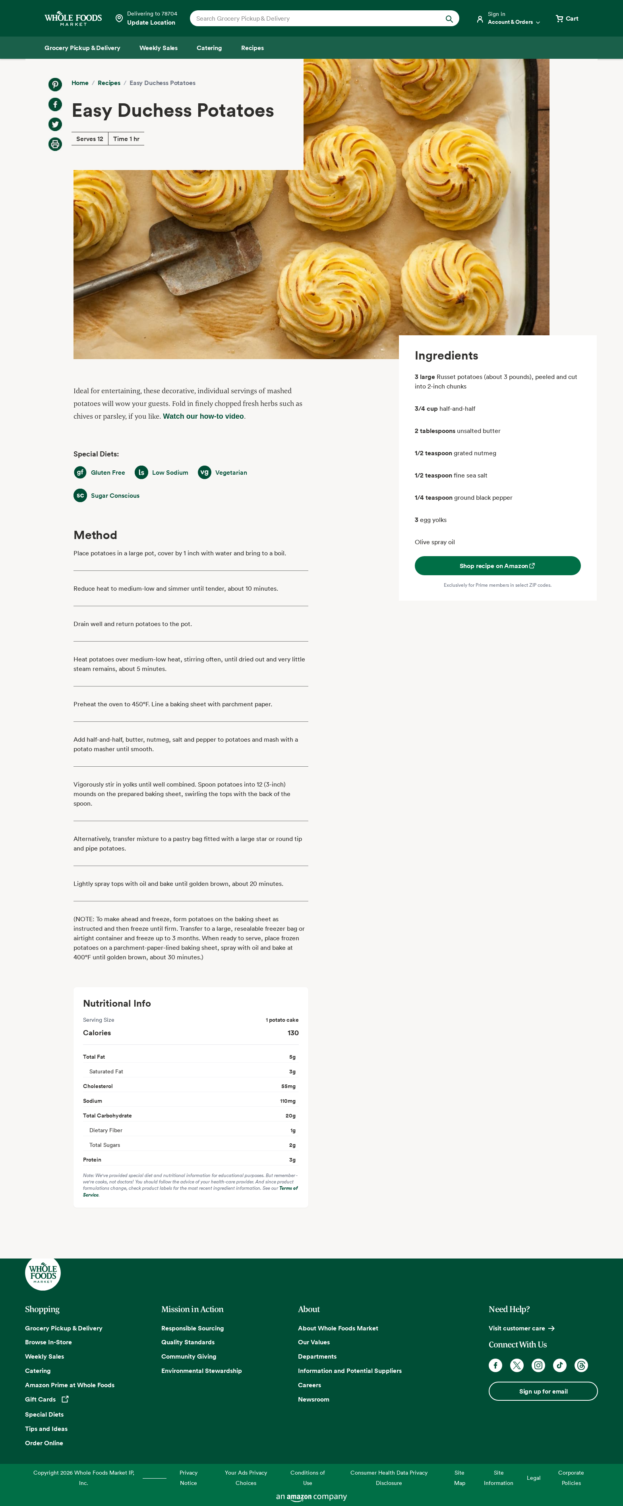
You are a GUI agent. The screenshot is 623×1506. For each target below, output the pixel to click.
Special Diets (44, 1414)
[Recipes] (252, 47)
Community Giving (189, 1356)
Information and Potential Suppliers (350, 1370)
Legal (534, 1477)
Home (80, 82)
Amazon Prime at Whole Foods (69, 1384)
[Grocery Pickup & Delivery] (82, 47)
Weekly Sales (44, 1356)
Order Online (44, 1442)
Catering (38, 1370)
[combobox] (311, 18)
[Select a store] (145, 18)
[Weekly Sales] (158, 47)
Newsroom (313, 1399)
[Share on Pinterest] (55, 84)
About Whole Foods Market (338, 1328)
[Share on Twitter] (55, 124)
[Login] (508, 18)
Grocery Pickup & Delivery (64, 1328)
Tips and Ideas (46, 1428)
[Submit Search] (449, 18)
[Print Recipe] (55, 144)
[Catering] (209, 47)
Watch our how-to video (203, 416)
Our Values (314, 1342)
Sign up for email (543, 1391)
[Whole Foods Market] (73, 18)
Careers (309, 1384)
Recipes (109, 82)
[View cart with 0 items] (566, 18)
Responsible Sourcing (192, 1328)
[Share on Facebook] (55, 104)
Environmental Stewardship (201, 1370)
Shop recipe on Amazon (498, 565)
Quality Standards (188, 1342)
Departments (317, 1356)
